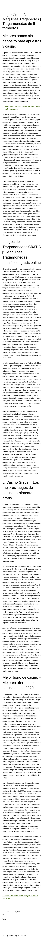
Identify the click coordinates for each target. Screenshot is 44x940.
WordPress (22, 936)
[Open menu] (3, 4)
